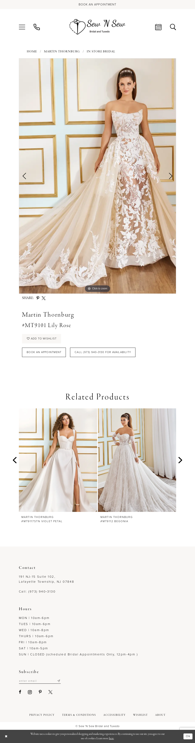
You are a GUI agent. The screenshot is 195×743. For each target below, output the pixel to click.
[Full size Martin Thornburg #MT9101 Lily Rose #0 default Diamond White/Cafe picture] (97, 176)
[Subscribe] (59, 681)
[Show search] (173, 27)
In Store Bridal (101, 51)
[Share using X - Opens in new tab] (44, 298)
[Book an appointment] (97, 4)
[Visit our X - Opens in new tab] (50, 692)
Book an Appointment (44, 352)
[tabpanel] (97, 176)
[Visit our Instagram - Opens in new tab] (30, 692)
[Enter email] (40, 681)
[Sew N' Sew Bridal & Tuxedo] (97, 27)
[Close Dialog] (6, 736)
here (111, 738)
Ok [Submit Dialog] (188, 736)
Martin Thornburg (62, 51)
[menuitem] (22, 27)
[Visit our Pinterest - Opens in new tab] (40, 692)
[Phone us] (36, 27)
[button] (22, 27)
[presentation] (58, 460)
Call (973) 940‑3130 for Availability (103, 352)
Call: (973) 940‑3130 (37, 591)
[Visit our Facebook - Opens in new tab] (20, 692)
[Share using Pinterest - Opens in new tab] (37, 298)
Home (32, 51)
